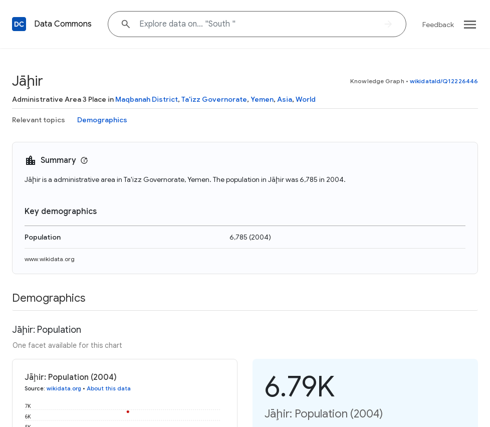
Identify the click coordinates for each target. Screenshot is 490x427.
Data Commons (63, 24)
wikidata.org (64, 388)
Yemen (262, 99)
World (306, 99)
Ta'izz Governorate (214, 99)
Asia (284, 99)
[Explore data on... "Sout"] (257, 24)
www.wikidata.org (50, 259)
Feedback (438, 24)
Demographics (102, 119)
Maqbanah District (146, 99)
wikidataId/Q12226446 (444, 81)
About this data (109, 388)
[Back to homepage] (19, 24)
